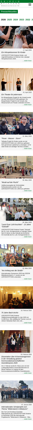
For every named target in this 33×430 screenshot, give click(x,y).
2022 (28, 19)
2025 (9, 19)
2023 (21, 19)
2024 (15, 19)
